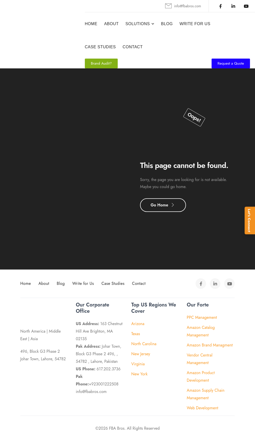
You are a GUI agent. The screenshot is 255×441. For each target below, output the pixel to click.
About (111, 24)
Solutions (137, 24)
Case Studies (100, 47)
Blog (167, 24)
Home (91, 24)
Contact (133, 47)
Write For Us (194, 24)
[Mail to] (183, 6)
